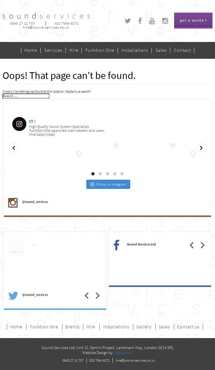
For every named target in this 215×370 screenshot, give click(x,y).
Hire (73, 50)
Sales (161, 50)
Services (53, 50)
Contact (182, 50)
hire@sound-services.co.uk (46, 27)
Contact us (188, 327)
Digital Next (123, 352)
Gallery (143, 327)
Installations (134, 50)
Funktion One (99, 50)
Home (30, 50)
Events (72, 327)
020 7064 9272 (67, 23)
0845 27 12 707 (22, 23)
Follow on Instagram (108, 184)
